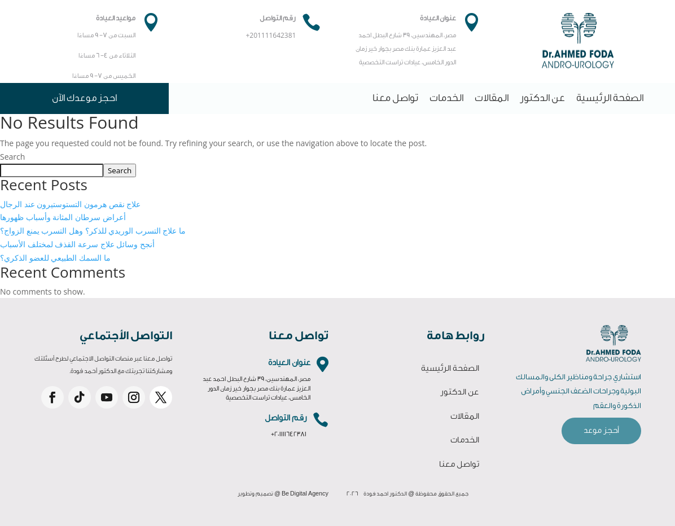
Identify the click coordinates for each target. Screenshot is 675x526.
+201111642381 (288, 434)
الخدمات (446, 98)
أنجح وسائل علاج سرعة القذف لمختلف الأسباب (77, 244)
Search (12, 156)
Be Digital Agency (305, 493)
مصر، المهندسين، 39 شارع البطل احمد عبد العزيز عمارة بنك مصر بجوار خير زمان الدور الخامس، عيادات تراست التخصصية (256, 388)
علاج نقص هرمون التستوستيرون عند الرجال (70, 204)
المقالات (492, 98)
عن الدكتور (542, 98)
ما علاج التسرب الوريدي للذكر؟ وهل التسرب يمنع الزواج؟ (93, 230)
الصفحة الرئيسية (609, 98)
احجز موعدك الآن (84, 98)
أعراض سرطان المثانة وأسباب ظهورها (63, 217)
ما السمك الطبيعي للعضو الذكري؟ (55, 257)
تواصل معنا (395, 98)
